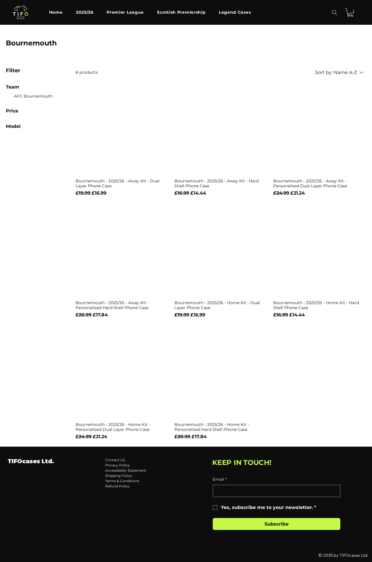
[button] (350, 12)
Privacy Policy (117, 465)
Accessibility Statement (125, 470)
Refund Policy (117, 486)
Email (220, 479)
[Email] (275, 491)
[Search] (334, 12)
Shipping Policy (118, 475)
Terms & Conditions (122, 481)
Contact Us (115, 460)
